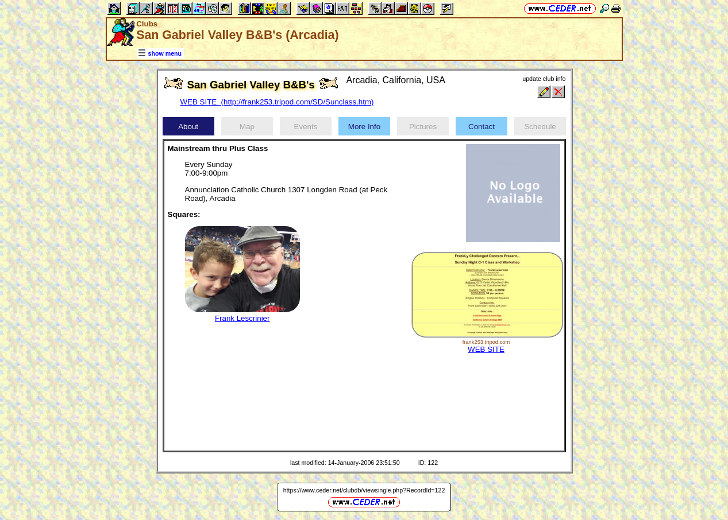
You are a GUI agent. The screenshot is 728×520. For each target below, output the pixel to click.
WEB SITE (486, 349)
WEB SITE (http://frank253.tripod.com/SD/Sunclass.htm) (277, 102)
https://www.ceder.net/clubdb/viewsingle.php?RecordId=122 (364, 490)
